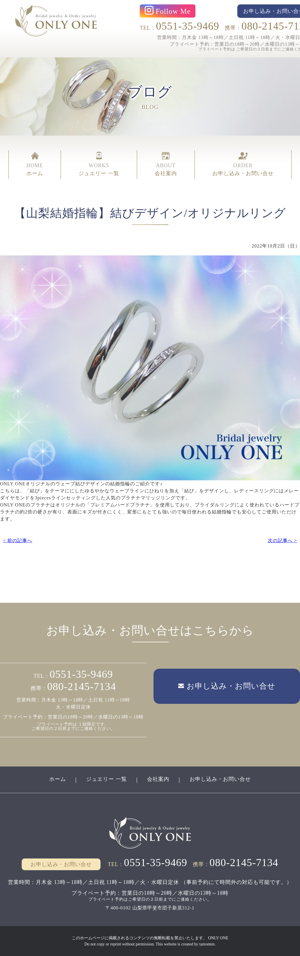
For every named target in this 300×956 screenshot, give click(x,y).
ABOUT (166, 164)
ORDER (243, 164)
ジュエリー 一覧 (106, 779)
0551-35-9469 (187, 26)
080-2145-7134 (81, 686)
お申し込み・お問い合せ (220, 779)
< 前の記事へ (17, 540)
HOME (34, 164)
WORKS (99, 164)
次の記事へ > (282, 540)
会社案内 (158, 779)
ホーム (57, 779)
